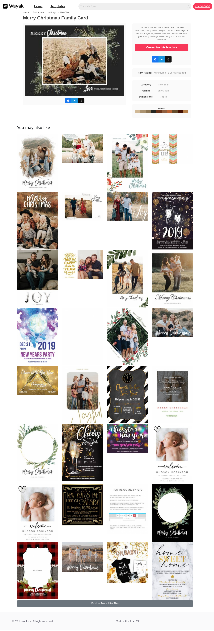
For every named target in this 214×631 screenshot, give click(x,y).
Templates (57, 6)
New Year (65, 12)
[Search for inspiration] (133, 6)
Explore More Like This (105, 603)
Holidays (52, 12)
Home (38, 6)
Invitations (38, 12)
